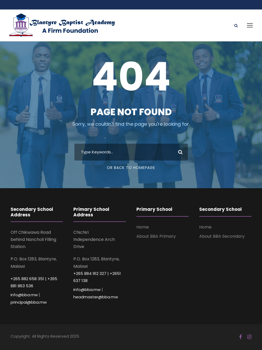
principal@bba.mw (29, 302)
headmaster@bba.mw (95, 297)
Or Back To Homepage (131, 167)
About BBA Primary (156, 236)
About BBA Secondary (222, 236)
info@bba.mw (24, 295)
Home (142, 227)
